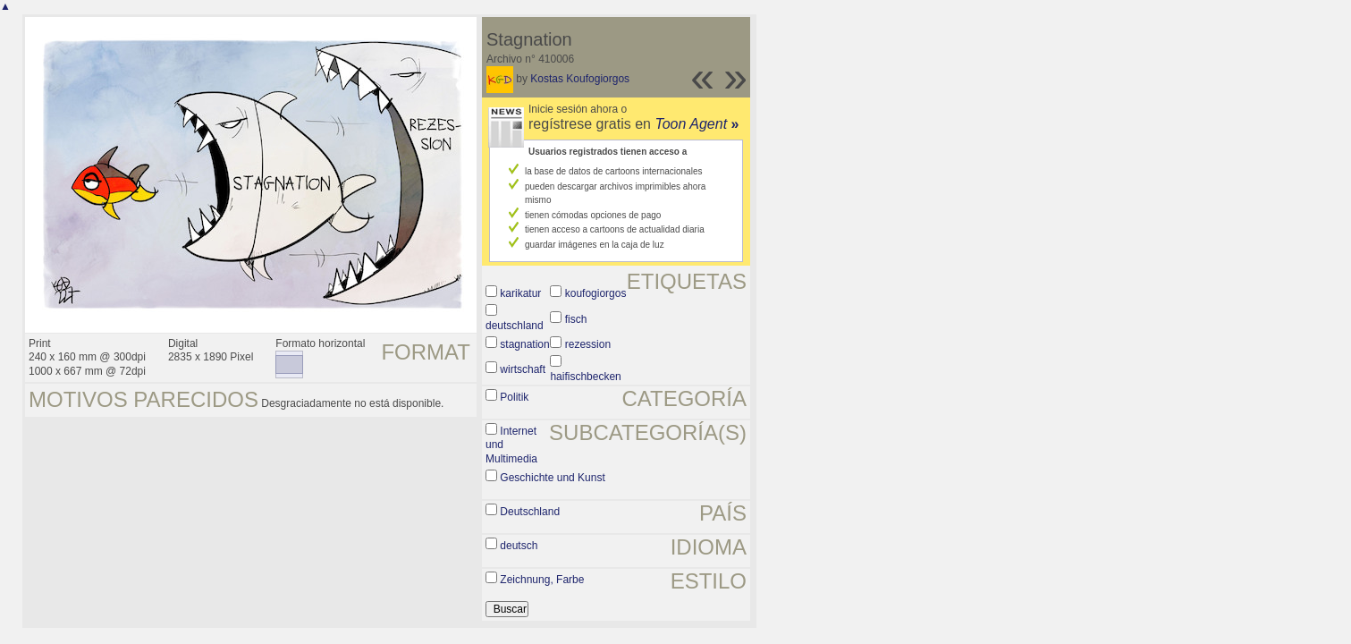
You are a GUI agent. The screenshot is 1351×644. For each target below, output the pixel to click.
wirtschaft (522, 369)
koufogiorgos (596, 293)
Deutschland (530, 511)
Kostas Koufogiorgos (579, 78)
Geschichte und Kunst (552, 477)
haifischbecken (585, 376)
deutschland (515, 325)
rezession (588, 344)
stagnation (524, 344)
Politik (514, 397)
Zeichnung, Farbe (542, 579)
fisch (576, 319)
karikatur (520, 293)
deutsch (518, 545)
